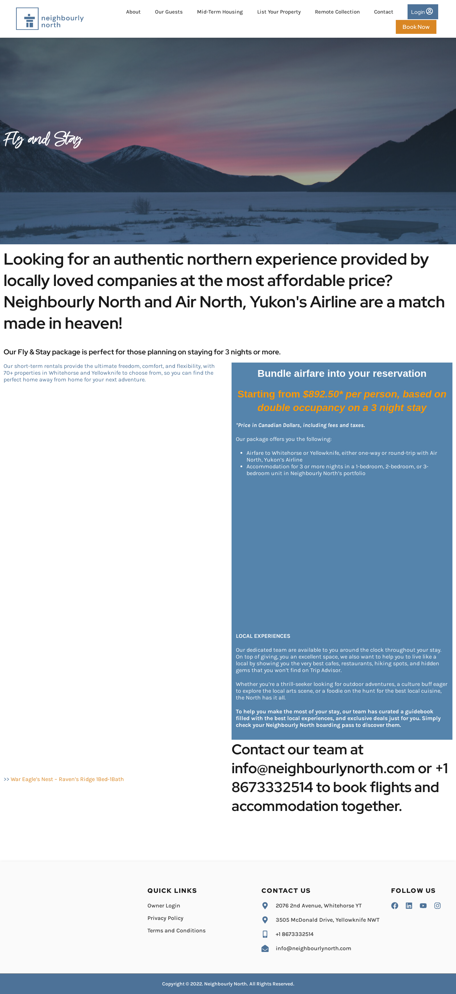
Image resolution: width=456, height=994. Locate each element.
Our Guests (169, 12)
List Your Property (279, 12)
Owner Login (163, 905)
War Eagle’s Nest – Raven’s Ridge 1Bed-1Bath (67, 779)
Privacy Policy (165, 918)
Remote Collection (337, 12)
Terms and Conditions (176, 930)
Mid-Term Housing (220, 12)
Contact (383, 12)
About (133, 12)
